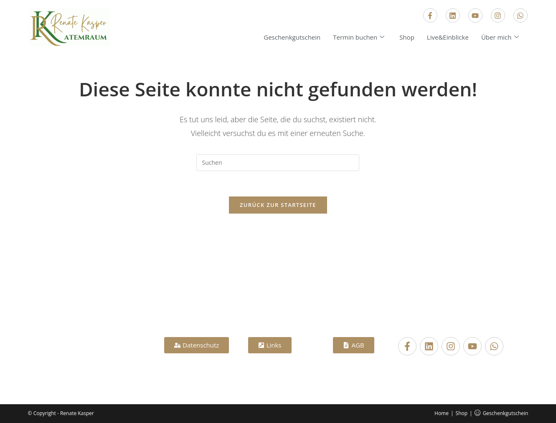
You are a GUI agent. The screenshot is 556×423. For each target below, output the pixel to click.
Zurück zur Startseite (278, 205)
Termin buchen (358, 37)
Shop (406, 37)
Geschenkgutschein (292, 37)
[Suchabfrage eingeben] (277, 162)
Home (441, 413)
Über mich (500, 37)
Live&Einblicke (448, 37)
